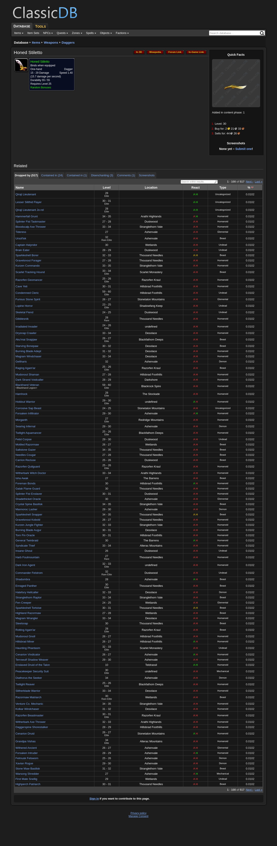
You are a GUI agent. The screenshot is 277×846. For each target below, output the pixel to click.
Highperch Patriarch (28, 784)
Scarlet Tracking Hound (30, 272)
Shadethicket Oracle (28, 499)
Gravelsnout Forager (28, 260)
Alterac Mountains (151, 545)
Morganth (21, 419)
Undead (223, 244)
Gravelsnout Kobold (28, 519)
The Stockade (151, 394)
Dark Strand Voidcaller (29, 379)
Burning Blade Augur (28, 530)
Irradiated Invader (27, 326)
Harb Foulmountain (28, 557)
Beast (223, 238)
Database (21, 42)
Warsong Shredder (27, 773)
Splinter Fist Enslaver (29, 493)
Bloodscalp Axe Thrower (31, 226)
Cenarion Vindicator (28, 654)
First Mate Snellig (26, 779)
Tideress (21, 232)
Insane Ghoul (24, 550)
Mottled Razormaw (27, 444)
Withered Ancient (26, 747)
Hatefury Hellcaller (27, 592)
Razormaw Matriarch (29, 697)
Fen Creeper (23, 602)
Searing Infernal (25, 426)
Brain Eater (23, 250)
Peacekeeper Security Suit (32, 671)
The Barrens (151, 478)
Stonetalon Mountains (151, 299)
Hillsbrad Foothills (151, 286)
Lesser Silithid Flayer (29, 202)
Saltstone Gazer (26, 449)
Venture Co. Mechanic (29, 703)
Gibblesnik (22, 318)
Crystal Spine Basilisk (29, 504)
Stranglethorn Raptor (29, 597)
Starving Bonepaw (27, 346)
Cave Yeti (21, 286)
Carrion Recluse (26, 460)
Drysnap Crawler (26, 333)
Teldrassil (151, 664)
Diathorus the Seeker (29, 677)
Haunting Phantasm (28, 648)
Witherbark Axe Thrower (31, 722)
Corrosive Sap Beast (28, 408)
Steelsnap (22, 623)
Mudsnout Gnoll (25, 636)
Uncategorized (222, 194)
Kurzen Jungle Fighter (29, 524)
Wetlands (151, 244)
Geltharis (21, 361)
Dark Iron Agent (25, 565)
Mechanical (223, 671)
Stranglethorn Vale (151, 226)
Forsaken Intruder (27, 753)
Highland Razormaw (28, 613)
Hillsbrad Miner (25, 641)
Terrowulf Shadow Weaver (32, 659)
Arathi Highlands (151, 216)
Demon (223, 361)
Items (36, 42)
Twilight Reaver (25, 684)
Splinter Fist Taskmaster (30, 221)
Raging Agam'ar (25, 368)
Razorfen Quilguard (28, 466)
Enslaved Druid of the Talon (33, 664)
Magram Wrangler (27, 618)
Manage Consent (138, 816)
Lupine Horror (24, 305)
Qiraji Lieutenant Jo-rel (30, 210)
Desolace (151, 333)
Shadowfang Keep (151, 305)
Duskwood (151, 221)
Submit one (243, 149)
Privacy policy (138, 813)
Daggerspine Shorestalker (32, 727)
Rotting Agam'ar (25, 629)
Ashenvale (151, 232)
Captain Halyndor (26, 244)
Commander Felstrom (29, 572)
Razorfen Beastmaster (29, 715)
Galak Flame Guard (28, 488)
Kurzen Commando (28, 265)
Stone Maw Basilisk (28, 768)
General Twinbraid (27, 540)
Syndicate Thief (25, 545)
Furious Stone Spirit (28, 299)
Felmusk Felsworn (27, 758)
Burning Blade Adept (28, 351)
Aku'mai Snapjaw (26, 339)
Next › (249, 181)
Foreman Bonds (26, 483)
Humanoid (222, 216)
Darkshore (151, 379)
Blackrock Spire (151, 386)
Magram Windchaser (29, 356)
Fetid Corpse (24, 439)
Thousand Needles (151, 255)
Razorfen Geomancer (29, 279)
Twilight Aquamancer (29, 432)
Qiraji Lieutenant (26, 194)
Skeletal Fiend (24, 312)
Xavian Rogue (24, 763)
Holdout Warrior (25, 401)
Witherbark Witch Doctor (31, 473)
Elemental (222, 232)
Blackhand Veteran (27, 384)
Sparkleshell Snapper (29, 514)
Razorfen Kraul (151, 279)
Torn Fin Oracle (25, 535)
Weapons (51, 42)
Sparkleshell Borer (27, 255)
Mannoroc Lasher (26, 509)
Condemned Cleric (27, 292)
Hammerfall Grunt (27, 216)
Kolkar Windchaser (27, 709)
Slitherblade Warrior (28, 690)
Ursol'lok (21, 238)
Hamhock (21, 394)
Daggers (68, 42)
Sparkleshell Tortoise (29, 607)
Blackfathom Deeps (151, 339)
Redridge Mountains (151, 419)
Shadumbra (23, 579)
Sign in (94, 798)
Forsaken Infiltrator (27, 413)
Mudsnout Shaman (27, 374)
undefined (151, 326)
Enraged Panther (26, 585)
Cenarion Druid (25, 733)
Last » (258, 181)
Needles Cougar (26, 454)
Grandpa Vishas (26, 741)
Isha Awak (22, 478)
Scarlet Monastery (151, 272)
